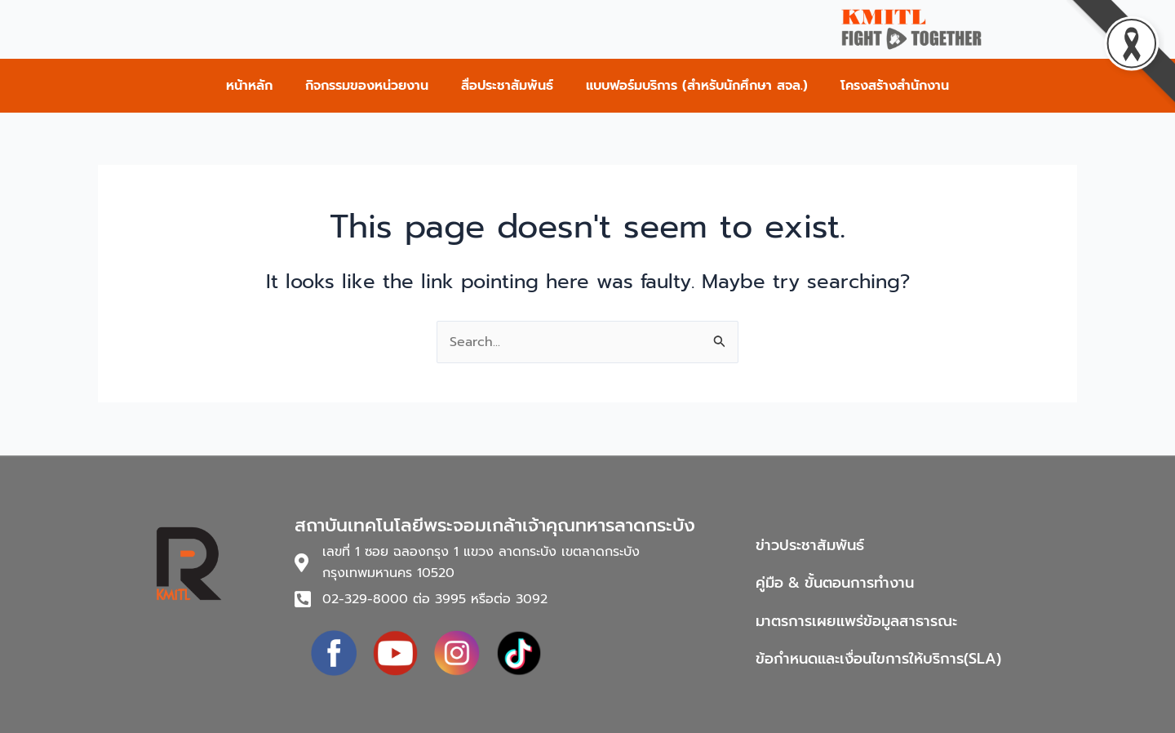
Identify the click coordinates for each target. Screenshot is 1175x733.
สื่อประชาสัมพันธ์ (507, 86)
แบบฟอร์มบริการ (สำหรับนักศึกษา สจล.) (697, 86)
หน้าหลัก (249, 86)
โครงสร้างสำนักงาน (894, 86)
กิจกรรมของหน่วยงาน (366, 86)
